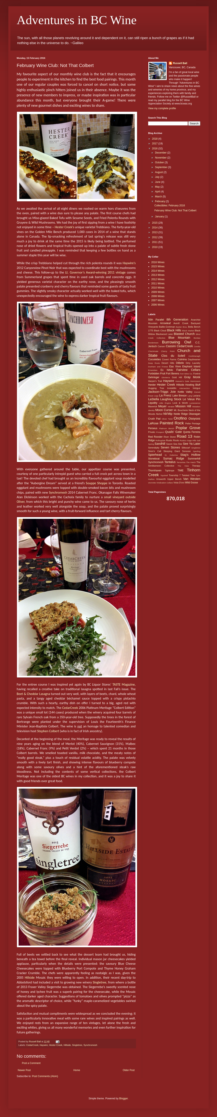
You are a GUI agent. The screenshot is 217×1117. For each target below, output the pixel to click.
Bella (190, 327)
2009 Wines (157, 292)
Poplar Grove (188, 428)
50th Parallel (156, 319)
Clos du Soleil (173, 355)
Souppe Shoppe (96, 483)
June (158, 182)
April (158, 191)
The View (183, 466)
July (157, 177)
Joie (173, 391)
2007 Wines (157, 300)
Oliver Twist (167, 419)
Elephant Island (191, 366)
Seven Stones (170, 447)
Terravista (181, 462)
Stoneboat (154, 458)
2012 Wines (157, 279)
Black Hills (174, 330)
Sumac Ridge (173, 458)
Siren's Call (154, 451)
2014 (155, 227)
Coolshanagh (194, 356)
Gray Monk (192, 377)
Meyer (162, 406)
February (160, 201)
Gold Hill (177, 377)
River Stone (170, 437)
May (157, 186)
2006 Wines (157, 304)
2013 (155, 232)
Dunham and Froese (158, 366)
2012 (155, 237)
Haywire (44, 1045)
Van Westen (191, 478)
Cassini (171, 346)
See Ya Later (191, 443)
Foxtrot (196, 373)
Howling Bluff (192, 384)
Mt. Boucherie (181, 410)
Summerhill (194, 458)
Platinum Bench (166, 428)
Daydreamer (194, 359)
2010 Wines (157, 287)
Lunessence (194, 403)
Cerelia (197, 346)
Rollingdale (160, 440)
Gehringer (153, 377)
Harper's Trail (155, 381)
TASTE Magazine (123, 684)
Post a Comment (31, 1063)
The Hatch (191, 462)
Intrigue (196, 388)
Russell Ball (180, 63)
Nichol (159, 414)
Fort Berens (172, 373)
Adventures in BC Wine (77, 20)
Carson (161, 346)
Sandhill (160, 443)
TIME (181, 470)
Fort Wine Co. (186, 374)
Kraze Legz (153, 396)
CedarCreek (70, 708)
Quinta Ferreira (191, 432)
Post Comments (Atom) (45, 1076)
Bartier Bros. (181, 327)
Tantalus (170, 462)
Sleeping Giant (171, 451)
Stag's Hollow (190, 454)
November (161, 157)
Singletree (99, 982)
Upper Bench (174, 479)
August (159, 172)
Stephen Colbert (48, 731)
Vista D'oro (178, 482)
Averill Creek (180, 323)
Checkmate (153, 351)
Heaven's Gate (182, 381)
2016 (155, 148)
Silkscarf (186, 447)
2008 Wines (157, 296)
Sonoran (186, 451)
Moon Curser (164, 410)
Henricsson (195, 381)
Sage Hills (191, 440)
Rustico (183, 440)
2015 (155, 222)
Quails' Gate (173, 431)
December (161, 152)
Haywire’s (129, 263)
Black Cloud (160, 330)
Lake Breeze (179, 395)
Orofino (180, 418)
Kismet (197, 392)
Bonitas (197, 338)
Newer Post (24, 1070)
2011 (155, 242)
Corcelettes (154, 359)
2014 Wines (157, 270)
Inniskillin (171, 388)
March (159, 196)
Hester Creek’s (64, 227)
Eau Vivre (175, 366)
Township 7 (174, 475)
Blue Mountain (179, 337)
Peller (188, 423)
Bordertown (153, 343)
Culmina (182, 359)
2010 (155, 247)
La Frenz (165, 395)
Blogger (123, 1098)
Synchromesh (58, 492)
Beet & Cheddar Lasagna (33, 694)
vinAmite (152, 483)
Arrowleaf (165, 323)
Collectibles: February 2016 (169, 205)
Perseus (152, 428)
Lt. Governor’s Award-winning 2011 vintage (95, 272)
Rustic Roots (172, 440)
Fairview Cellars (188, 370)
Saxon (169, 444)
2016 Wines (157, 262)
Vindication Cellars (164, 483)
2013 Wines (157, 275)
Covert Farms (169, 359)
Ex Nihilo (166, 370)
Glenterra (165, 377)
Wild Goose (191, 482)
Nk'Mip (168, 413)
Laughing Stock (170, 399)
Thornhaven (154, 470)
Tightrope (169, 470)
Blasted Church (184, 334)
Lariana (196, 395)
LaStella (153, 399)
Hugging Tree (156, 388)
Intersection (184, 388)
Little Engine (165, 403)
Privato (151, 432)
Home (76, 1070)
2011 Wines (157, 283)
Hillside (30, 978)
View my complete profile (162, 108)
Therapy (196, 465)
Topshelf (164, 475)
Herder (152, 384)
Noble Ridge (181, 413)
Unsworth (161, 479)
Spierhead (155, 454)
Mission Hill (183, 406)
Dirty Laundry (193, 363)
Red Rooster (155, 436)
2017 (155, 143)
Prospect (160, 432)
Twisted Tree (188, 475)
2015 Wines (157, 266)
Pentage (196, 423)
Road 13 (184, 436)
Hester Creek (55, 1045)
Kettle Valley (185, 391)
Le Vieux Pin (191, 399)
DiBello (180, 363)
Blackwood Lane (164, 334)
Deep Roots (154, 363)
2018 (155, 138)
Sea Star (177, 444)
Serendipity (153, 447)
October (160, 162)
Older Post (129, 1070)
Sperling (196, 451)
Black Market (188, 330)
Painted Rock (172, 423)
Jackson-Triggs (158, 391)
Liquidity (152, 402)
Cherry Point (167, 351)
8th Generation (177, 319)
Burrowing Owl (176, 342)
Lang (190, 396)
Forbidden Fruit (156, 373)
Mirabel (171, 406)
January (160, 216)
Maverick (152, 406)
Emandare (152, 370)
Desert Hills (167, 363)
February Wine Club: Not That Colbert (175, 210)
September (161, 167)
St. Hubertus (171, 455)
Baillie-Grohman (167, 327)
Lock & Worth (180, 403)
